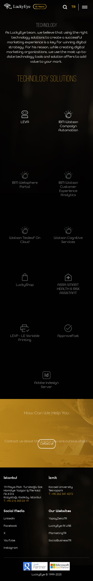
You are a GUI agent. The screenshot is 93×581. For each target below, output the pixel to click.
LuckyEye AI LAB (60, 526)
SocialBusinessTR (60, 540)
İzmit (53, 478)
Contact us (46, 443)
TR (73, 7)
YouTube (9, 540)
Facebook (10, 526)
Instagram (11, 548)
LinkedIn (9, 518)
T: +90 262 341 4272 (61, 494)
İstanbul (10, 478)
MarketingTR (57, 533)
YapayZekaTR (58, 518)
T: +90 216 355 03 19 (16, 501)
